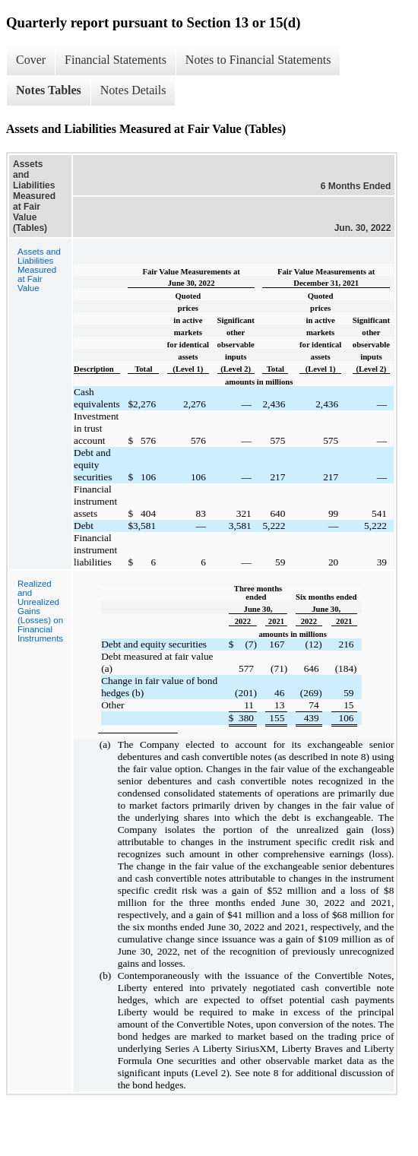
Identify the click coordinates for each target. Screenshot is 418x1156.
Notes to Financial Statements (258, 59)
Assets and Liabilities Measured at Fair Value (39, 270)
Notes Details (133, 90)
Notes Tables (48, 90)
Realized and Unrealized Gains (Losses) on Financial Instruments (40, 611)
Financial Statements (115, 59)
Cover (31, 59)
